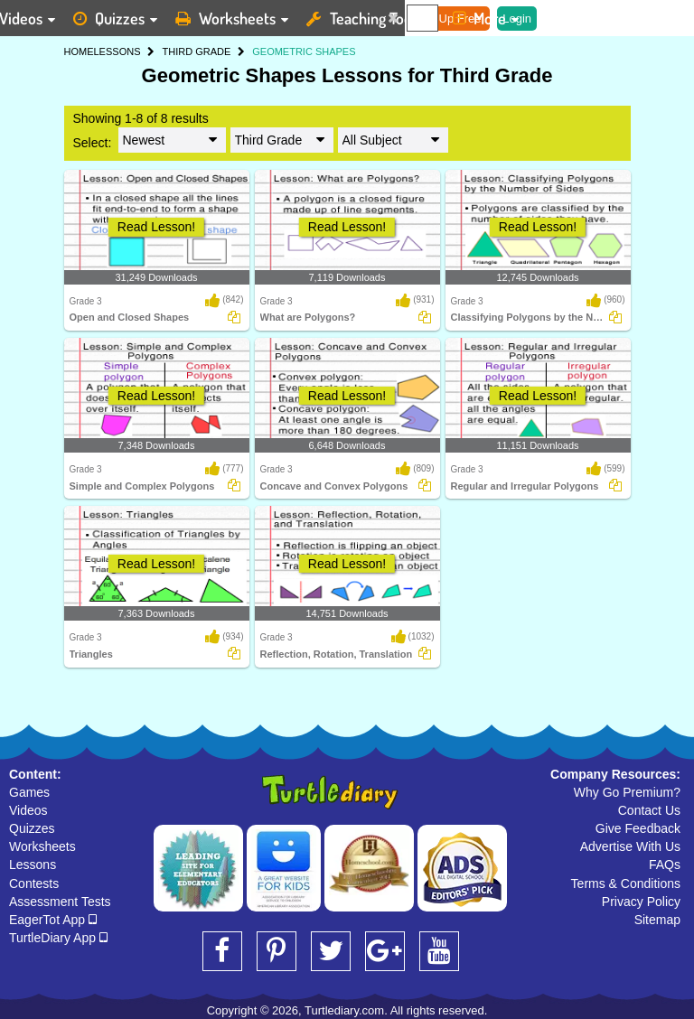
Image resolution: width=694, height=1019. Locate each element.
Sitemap (657, 919)
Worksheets (42, 846)
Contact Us (649, 810)
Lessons (32, 864)
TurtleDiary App (58, 937)
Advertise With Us (630, 846)
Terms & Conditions (625, 883)
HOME (79, 51)
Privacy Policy (641, 901)
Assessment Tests (60, 901)
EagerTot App (53, 919)
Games (29, 792)
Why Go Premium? (627, 792)
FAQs (664, 864)
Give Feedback (638, 828)
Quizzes (32, 828)
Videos (28, 810)
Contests (34, 883)
